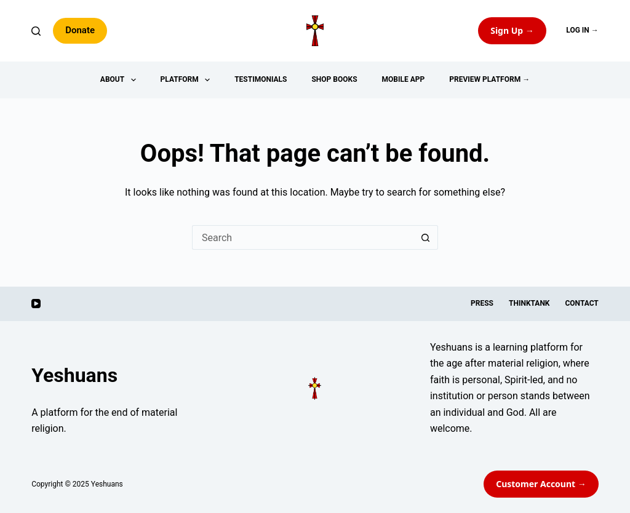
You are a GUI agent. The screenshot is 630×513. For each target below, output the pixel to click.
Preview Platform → (489, 79)
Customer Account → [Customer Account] (541, 484)
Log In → (582, 30)
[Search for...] (302, 237)
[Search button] (425, 237)
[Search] (36, 31)
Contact (581, 303)
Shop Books (334, 79)
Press (482, 303)
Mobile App (403, 79)
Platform (188, 80)
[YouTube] (36, 303)
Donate (80, 30)
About (120, 80)
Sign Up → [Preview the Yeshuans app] (512, 30)
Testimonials (260, 79)
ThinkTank (529, 303)
